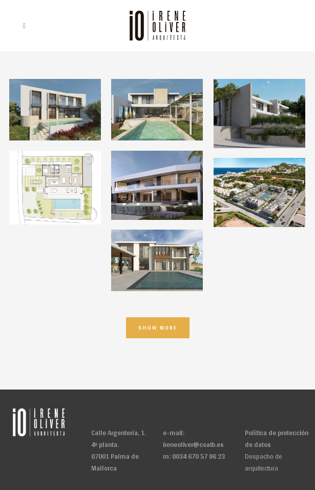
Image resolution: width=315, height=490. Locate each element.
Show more (157, 327)
